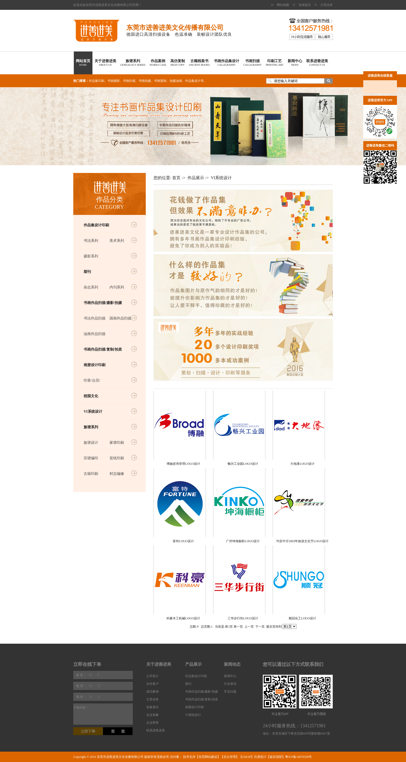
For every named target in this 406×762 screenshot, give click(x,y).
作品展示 (195, 178)
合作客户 (152, 684)
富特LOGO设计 (183, 541)
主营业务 (326, 5)
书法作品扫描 (94, 318)
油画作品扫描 (94, 334)
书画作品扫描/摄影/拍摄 (103, 303)
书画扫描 (252, 62)
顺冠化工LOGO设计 (302, 618)
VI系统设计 (93, 411)
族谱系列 (133, 62)
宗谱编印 (91, 458)
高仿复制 (177, 62)
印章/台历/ (92, 380)
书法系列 (91, 241)
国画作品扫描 (120, 318)
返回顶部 (276, 757)
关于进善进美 (105, 62)
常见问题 (230, 691)
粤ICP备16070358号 (298, 757)
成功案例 (152, 691)
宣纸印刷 (117, 458)
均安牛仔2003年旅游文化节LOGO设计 (302, 541)
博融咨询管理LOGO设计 (183, 464)
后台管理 (229, 757)
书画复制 (160, 81)
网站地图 (283, 5)
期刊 (87, 272)
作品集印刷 (96, 81)
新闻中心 (295, 62)
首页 (176, 178)
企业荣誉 (152, 722)
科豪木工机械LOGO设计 (183, 618)
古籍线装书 (199, 62)
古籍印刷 (91, 474)
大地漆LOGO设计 (302, 464)
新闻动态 (232, 664)
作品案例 (158, 62)
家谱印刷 (117, 443)
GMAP (246, 757)
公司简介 (152, 676)
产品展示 (193, 664)
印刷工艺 (274, 62)
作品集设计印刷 (96, 225)
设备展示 (152, 707)
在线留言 (305, 5)
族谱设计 (91, 443)
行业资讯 (230, 684)
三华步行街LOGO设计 (243, 618)
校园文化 (91, 396)
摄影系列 (91, 256)
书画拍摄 (145, 81)
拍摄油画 (176, 81)
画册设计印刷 (94, 365)
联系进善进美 (317, 62)
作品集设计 (193, 81)
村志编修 (117, 474)
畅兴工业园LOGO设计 (243, 464)
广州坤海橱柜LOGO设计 (242, 541)
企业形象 (152, 715)
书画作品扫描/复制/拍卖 (103, 349)
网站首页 (83, 62)
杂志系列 (91, 287)
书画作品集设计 (226, 62)
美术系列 (117, 241)
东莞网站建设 (208, 757)
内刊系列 (117, 287)
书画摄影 (113, 81)
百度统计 (260, 757)
